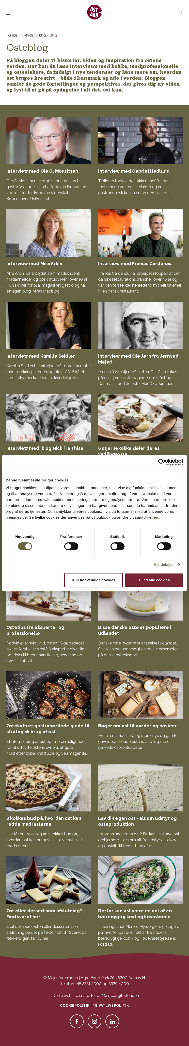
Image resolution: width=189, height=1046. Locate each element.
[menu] (9, 12)
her (156, 517)
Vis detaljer (164, 564)
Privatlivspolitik (111, 1006)
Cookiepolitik (74, 1006)
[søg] (180, 12)
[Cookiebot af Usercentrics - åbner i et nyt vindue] (161, 462)
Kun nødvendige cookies (93, 580)
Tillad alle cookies (154, 580)
